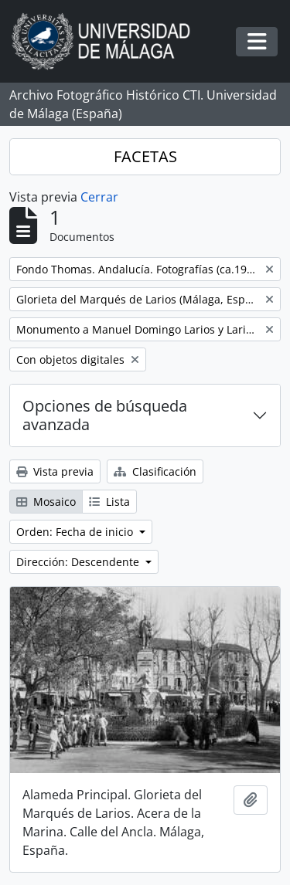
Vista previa (55, 471)
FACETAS (145, 156)
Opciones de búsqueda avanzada (104, 415)
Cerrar (99, 196)
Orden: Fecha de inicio (76, 531)
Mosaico (46, 501)
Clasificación (155, 471)
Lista (109, 501)
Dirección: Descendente (79, 561)
